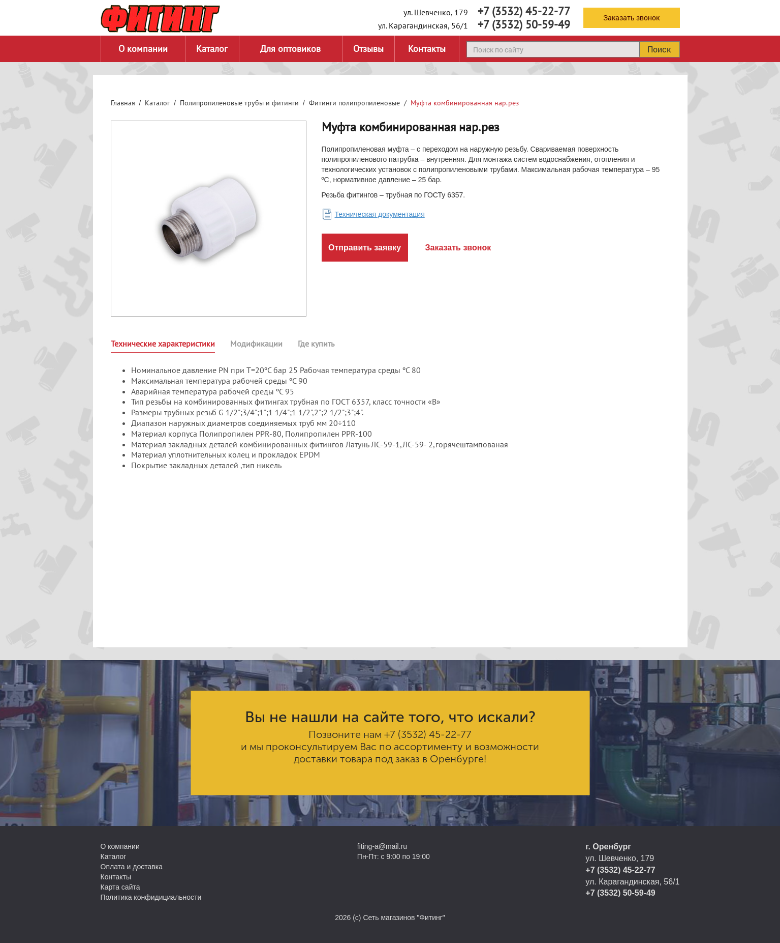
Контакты (427, 48)
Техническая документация (380, 214)
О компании (143, 48)
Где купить (316, 343)
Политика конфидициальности (151, 897)
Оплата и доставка (132, 867)
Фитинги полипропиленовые (354, 102)
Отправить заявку (364, 247)
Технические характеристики (163, 343)
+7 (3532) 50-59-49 (524, 24)
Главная (123, 102)
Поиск (659, 49)
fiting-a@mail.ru (382, 846)
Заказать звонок (631, 17)
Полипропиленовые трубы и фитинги (239, 102)
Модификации (256, 343)
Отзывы (368, 48)
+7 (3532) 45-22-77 (524, 11)
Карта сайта (120, 887)
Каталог (212, 48)
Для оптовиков (290, 48)
